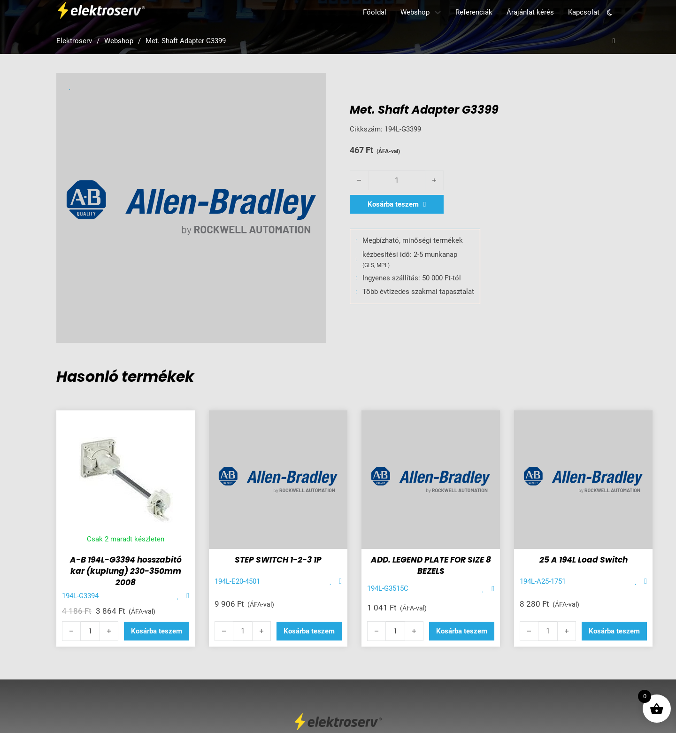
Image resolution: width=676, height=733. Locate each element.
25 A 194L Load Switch (583, 559)
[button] (156, 631)
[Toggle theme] (609, 12)
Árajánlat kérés (530, 12)
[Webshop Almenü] (437, 12)
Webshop (415, 12)
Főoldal (374, 12)
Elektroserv (74, 41)
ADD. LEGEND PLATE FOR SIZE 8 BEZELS (431, 565)
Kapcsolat (583, 12)
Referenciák (473, 12)
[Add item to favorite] (178, 596)
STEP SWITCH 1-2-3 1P (278, 559)
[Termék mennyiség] (397, 180)
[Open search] (614, 41)
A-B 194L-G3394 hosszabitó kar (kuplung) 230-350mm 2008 (126, 571)
